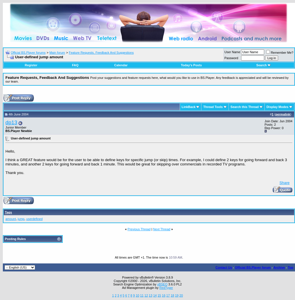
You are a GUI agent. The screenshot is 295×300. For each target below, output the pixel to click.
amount (10, 219)
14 (155, 295)
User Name (233, 52)
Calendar (121, 65)
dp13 (11, 122)
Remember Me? (279, 52)
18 (172, 295)
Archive (279, 267)
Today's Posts (191, 65)
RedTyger (166, 287)
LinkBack (189, 107)
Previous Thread (139, 229)
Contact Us (223, 267)
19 (176, 295)
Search (263, 65)
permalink (282, 114)
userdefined (34, 219)
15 (159, 295)
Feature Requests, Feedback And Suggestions (101, 52)
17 (168, 295)
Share (284, 183)
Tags (8, 212)
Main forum (57, 52)
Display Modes (277, 107)
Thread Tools (213, 107)
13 (150, 295)
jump (21, 219)
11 (142, 295)
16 (163, 295)
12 (146, 295)
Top (290, 267)
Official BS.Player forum (253, 267)
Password (231, 58)
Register (31, 65)
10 (137, 295)
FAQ (75, 65)
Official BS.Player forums (28, 52)
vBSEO (162, 284)
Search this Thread (245, 107)
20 (181, 295)
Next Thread (161, 229)
